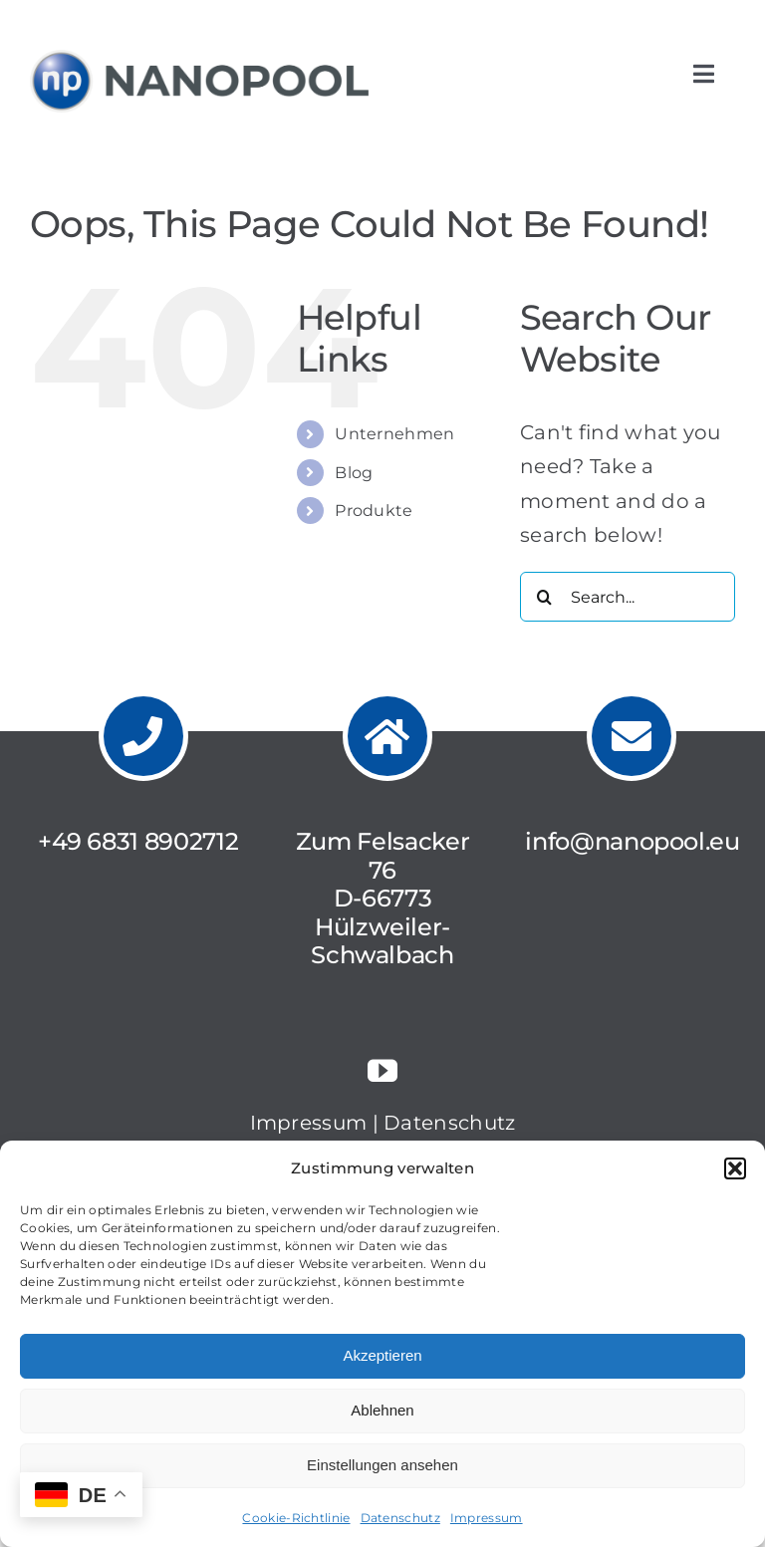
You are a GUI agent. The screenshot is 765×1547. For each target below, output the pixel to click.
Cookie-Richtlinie (296, 1517)
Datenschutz (400, 1517)
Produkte (373, 510)
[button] (735, 1168)
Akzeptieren (382, 1355)
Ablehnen (382, 1410)
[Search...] (627, 597)
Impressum (486, 1517)
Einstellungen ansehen (382, 1464)
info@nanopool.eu (632, 841)
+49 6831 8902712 (138, 841)
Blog (354, 472)
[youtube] (382, 1071)
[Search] (545, 597)
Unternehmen (394, 433)
